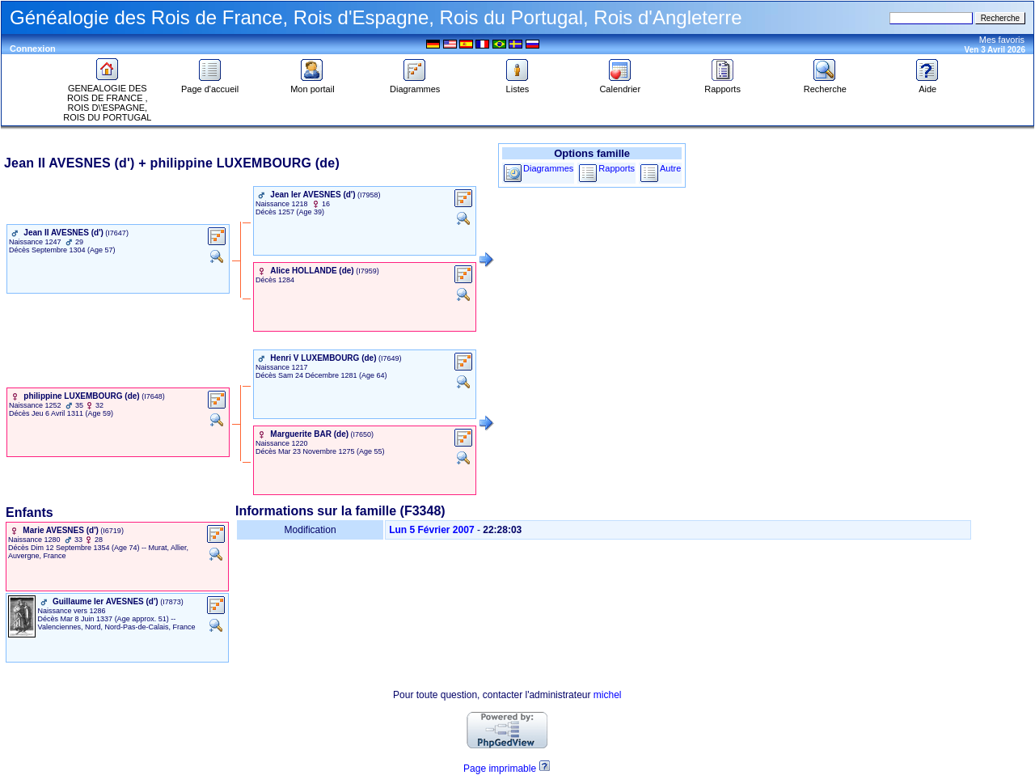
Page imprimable (499, 768)
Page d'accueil (210, 85)
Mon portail (312, 85)
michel (608, 695)
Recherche (825, 85)
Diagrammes (415, 85)
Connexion (33, 48)
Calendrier (619, 85)
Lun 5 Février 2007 (431, 530)
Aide (927, 85)
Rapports (722, 85)
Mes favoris (1001, 39)
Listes (517, 85)
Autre (670, 168)
